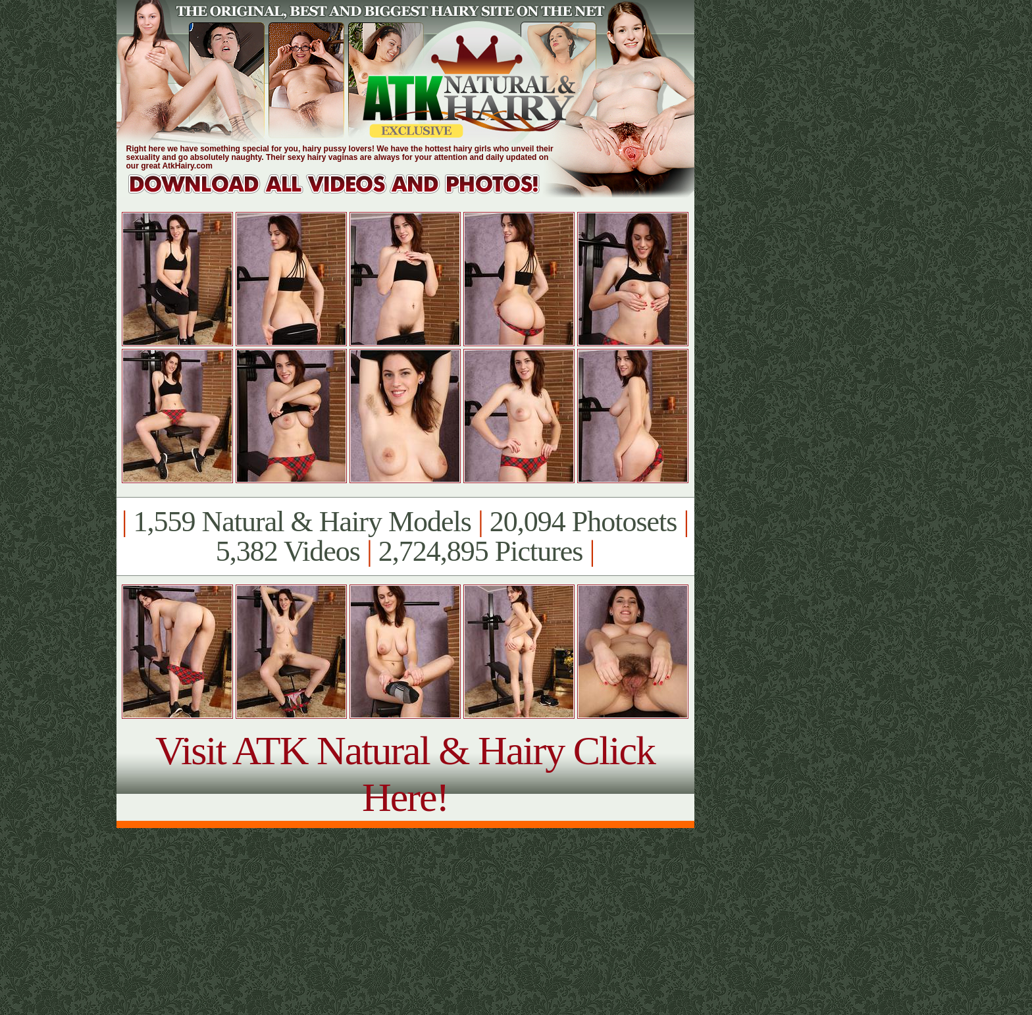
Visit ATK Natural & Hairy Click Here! (405, 774)
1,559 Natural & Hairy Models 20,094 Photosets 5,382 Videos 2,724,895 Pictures (405, 536)
